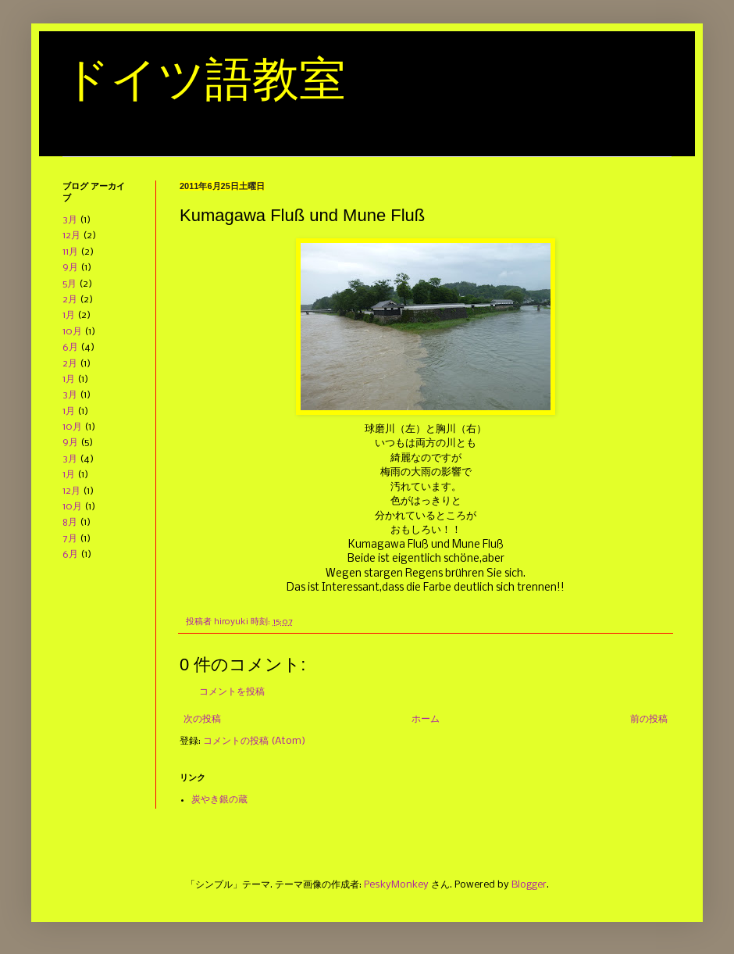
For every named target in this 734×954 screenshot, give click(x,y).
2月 (69, 300)
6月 (70, 347)
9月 (70, 268)
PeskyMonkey (396, 885)
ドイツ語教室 (204, 79)
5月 (69, 284)
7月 (69, 539)
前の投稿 (649, 719)
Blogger (529, 885)
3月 (69, 220)
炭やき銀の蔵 (219, 800)
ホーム (426, 719)
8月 (69, 522)
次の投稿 (202, 719)
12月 (71, 235)
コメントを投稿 (232, 692)
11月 (70, 252)
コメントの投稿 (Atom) (254, 741)
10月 (72, 332)
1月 (68, 315)
